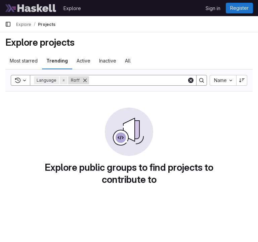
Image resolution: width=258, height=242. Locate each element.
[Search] (138, 80)
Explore (72, 8)
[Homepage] (31, 8)
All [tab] (128, 61)
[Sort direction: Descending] (241, 80)
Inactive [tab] (107, 61)
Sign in (213, 8)
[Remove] (85, 80)
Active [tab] (83, 61)
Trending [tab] (57, 61)
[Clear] (191, 80)
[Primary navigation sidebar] (8, 24)
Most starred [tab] (24, 61)
